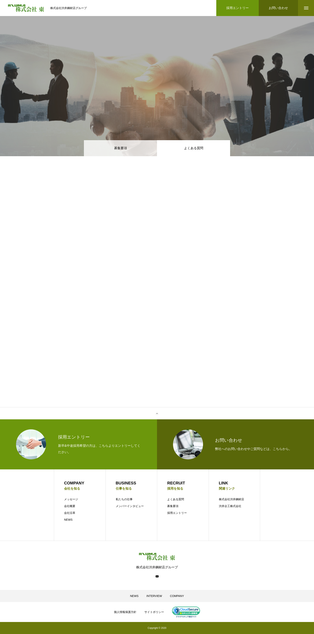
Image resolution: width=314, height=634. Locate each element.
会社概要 (69, 506)
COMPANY (177, 596)
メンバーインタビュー (130, 506)
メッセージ (71, 499)
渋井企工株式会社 (230, 506)
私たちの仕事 (124, 499)
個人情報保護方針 (125, 612)
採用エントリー (177, 512)
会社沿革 (69, 512)
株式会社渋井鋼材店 (231, 499)
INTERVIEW (154, 596)
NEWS (68, 519)
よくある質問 (175, 499)
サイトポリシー (154, 612)
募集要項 (120, 148)
